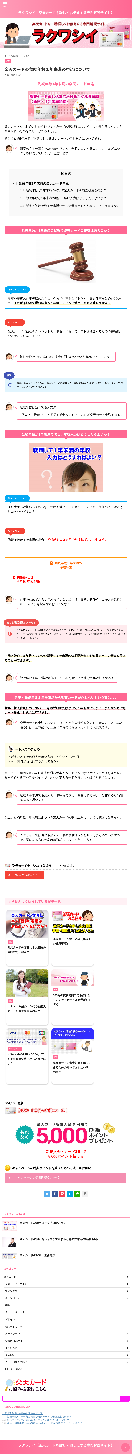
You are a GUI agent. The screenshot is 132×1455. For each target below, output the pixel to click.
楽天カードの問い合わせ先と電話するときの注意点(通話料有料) (59, 1239)
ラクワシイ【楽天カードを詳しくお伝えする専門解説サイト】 (66, 13)
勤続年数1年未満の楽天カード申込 (42, 183)
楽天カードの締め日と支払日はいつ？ (43, 1222)
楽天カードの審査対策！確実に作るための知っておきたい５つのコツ (72, 1067)
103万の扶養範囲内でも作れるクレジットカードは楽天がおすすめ (72, 1000)
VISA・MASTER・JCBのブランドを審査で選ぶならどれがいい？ (27, 1059)
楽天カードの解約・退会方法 (37, 1255)
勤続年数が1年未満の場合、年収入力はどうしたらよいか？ (63, 198)
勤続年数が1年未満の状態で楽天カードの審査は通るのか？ (63, 190)
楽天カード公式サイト (26, 874)
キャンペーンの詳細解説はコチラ (37, 1177)
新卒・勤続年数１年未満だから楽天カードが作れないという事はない (70, 205)
